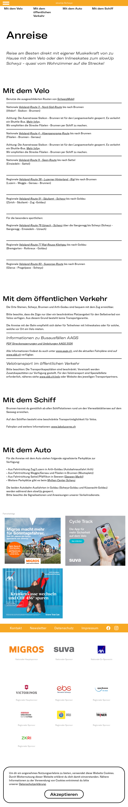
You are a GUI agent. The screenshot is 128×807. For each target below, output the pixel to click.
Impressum (90, 628)
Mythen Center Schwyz (61, 480)
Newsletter (38, 628)
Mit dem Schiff (102, 8)
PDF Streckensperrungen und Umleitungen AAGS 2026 (39, 343)
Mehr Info (32, 121)
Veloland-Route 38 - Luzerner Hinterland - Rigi (47, 179)
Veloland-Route (28, 225)
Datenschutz (64, 628)
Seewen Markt (74, 476)
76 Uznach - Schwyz (50, 225)
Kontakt (16, 628)
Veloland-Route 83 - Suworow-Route (41, 264)
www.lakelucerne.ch (63, 426)
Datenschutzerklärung (32, 784)
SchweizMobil (65, 99)
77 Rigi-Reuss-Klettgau (52, 244)
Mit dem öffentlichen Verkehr (42, 12)
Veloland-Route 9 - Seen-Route (38, 160)
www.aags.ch (64, 351)
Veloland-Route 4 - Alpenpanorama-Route (44, 133)
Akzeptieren (64, 794)
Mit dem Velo (13, 8)
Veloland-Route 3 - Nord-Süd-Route (40, 107)
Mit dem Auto (72, 8)
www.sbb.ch (13, 354)
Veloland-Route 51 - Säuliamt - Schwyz (42, 198)
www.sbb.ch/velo (50, 376)
